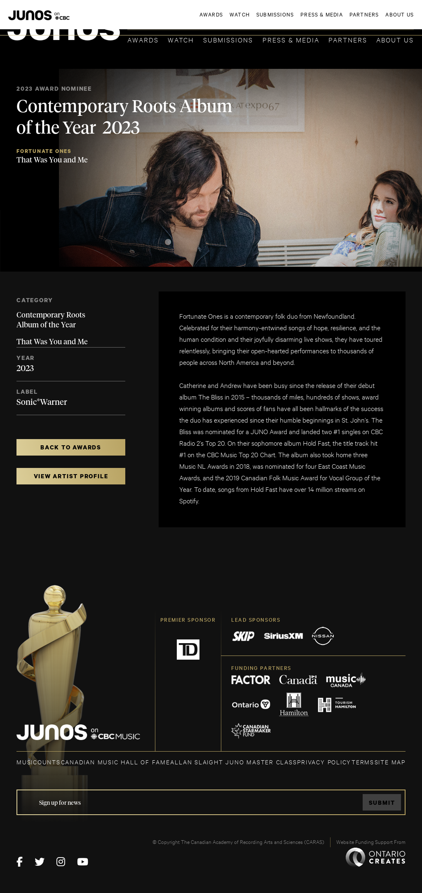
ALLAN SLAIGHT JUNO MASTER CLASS (233, 762)
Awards (143, 39)
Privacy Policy (324, 762)
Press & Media (291, 39)
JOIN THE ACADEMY (299, 19)
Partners (347, 39)
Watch (181, 39)
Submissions (228, 39)
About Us (395, 39)
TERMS (363, 762)
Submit (382, 802)
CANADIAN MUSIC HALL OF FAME (115, 762)
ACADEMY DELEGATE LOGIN (375, 19)
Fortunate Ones (44, 151)
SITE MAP (390, 762)
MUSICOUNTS (38, 762)
